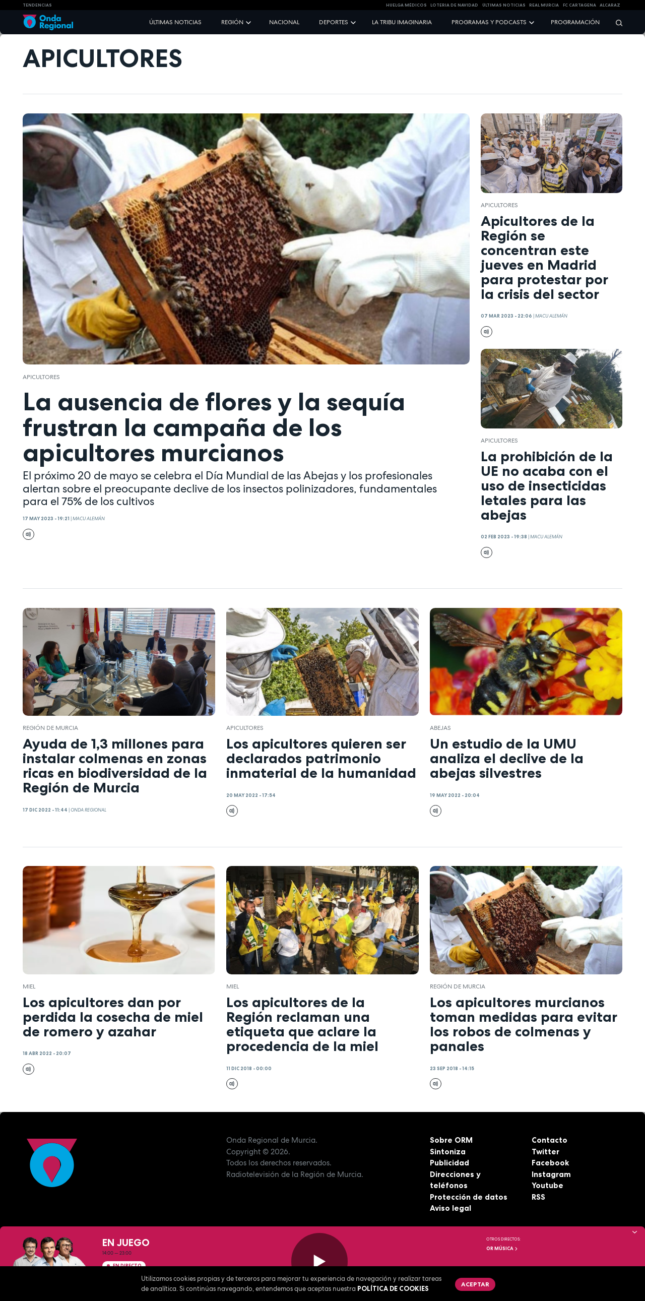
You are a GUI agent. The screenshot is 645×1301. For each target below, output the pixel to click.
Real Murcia (544, 5)
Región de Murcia (50, 728)
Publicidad (449, 1162)
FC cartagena (579, 5)
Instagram (551, 1174)
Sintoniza (448, 1151)
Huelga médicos (406, 5)
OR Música (502, 1249)
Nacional (284, 22)
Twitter (545, 1151)
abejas (440, 728)
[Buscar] (615, 22)
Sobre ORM (451, 1140)
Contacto (549, 1140)
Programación (575, 22)
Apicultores (41, 377)
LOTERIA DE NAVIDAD (454, 5)
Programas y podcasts (489, 22)
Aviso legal (450, 1208)
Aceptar (475, 1284)
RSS (538, 1197)
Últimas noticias (175, 22)
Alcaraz (610, 5)
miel (29, 986)
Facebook (550, 1162)
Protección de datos (468, 1197)
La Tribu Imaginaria (402, 22)
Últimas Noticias (504, 5)
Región (232, 22)
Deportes (333, 22)
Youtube (547, 1185)
